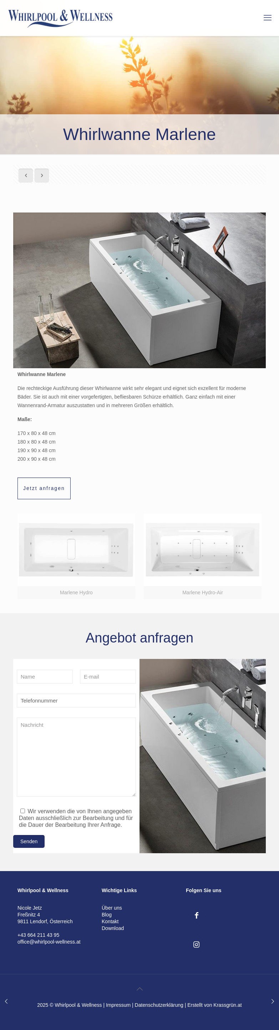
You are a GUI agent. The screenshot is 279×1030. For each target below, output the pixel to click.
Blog (107, 915)
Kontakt (110, 921)
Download (113, 928)
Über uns (112, 908)
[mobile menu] (268, 18)
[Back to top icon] (139, 988)
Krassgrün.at (227, 1005)
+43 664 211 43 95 (38, 935)
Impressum (118, 1005)
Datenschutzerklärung (159, 1005)
